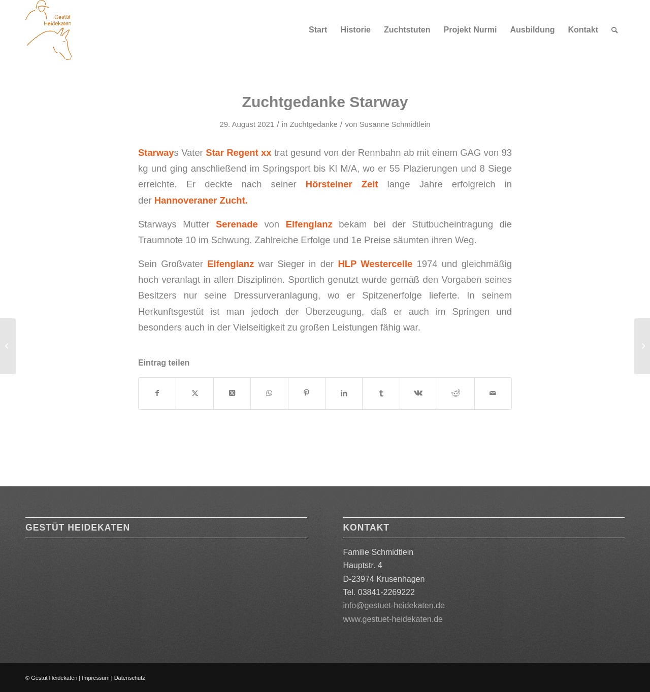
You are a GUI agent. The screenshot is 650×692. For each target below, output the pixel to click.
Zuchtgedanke (313, 124)
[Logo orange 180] (48, 30)
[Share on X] (232, 393)
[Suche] (615, 30)
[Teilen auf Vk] (418, 393)
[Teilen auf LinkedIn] (344, 393)
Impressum (95, 678)
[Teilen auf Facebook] (157, 393)
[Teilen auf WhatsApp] (269, 393)
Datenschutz (129, 678)
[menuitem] (318, 30)
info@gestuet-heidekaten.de (393, 605)
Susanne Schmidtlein (395, 124)
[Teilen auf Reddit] (455, 393)
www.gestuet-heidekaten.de (393, 619)
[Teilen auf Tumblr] (381, 393)
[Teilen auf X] (194, 393)
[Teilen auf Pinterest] (306, 393)
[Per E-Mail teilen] (493, 393)
